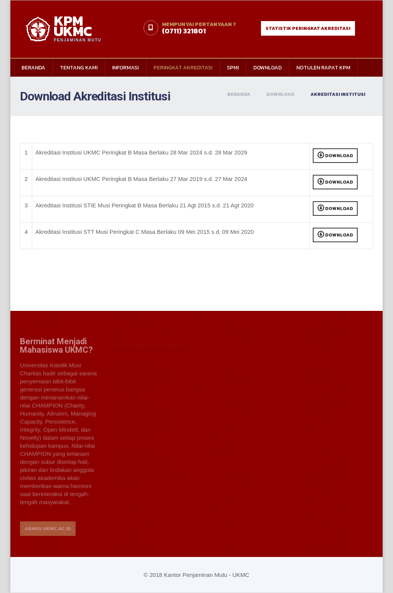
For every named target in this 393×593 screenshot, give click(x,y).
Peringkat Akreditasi (183, 68)
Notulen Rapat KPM (323, 68)
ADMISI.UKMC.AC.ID (48, 532)
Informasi (125, 68)
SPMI (233, 68)
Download (267, 68)
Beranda (33, 68)
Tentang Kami (78, 68)
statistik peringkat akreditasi (308, 28)
